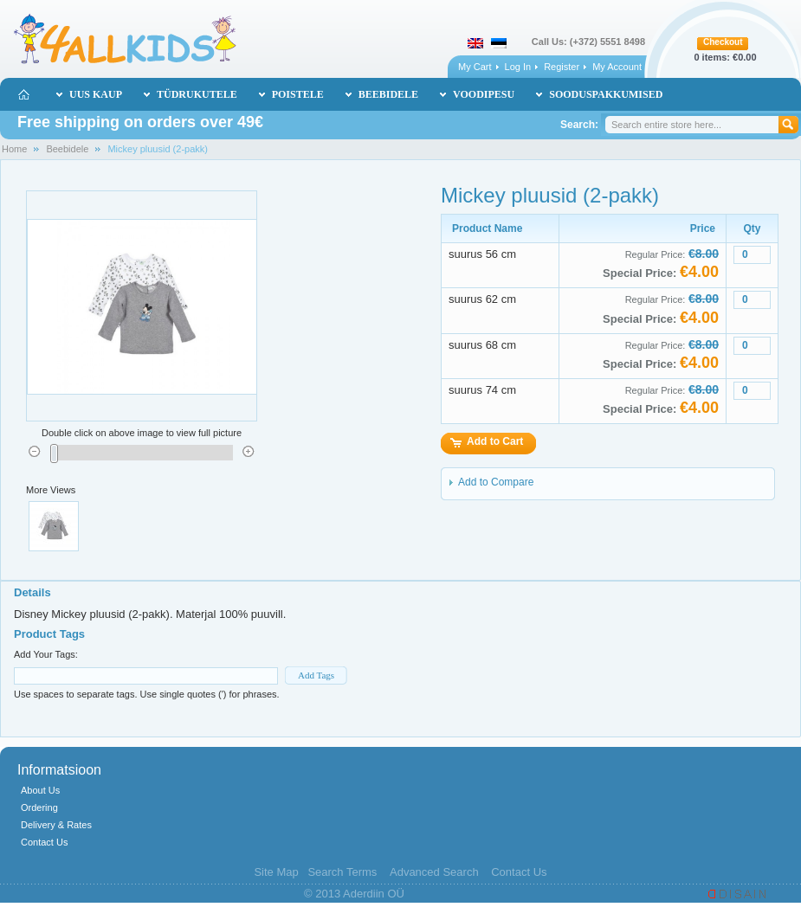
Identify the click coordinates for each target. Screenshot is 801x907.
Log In (518, 66)
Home (14, 149)
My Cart (475, 66)
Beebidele (67, 149)
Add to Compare (495, 482)
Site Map (276, 871)
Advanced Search (434, 871)
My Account (617, 66)
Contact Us (44, 842)
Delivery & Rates (56, 825)
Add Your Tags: (46, 654)
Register (561, 66)
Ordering (39, 807)
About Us (40, 790)
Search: (579, 125)
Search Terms (342, 871)
